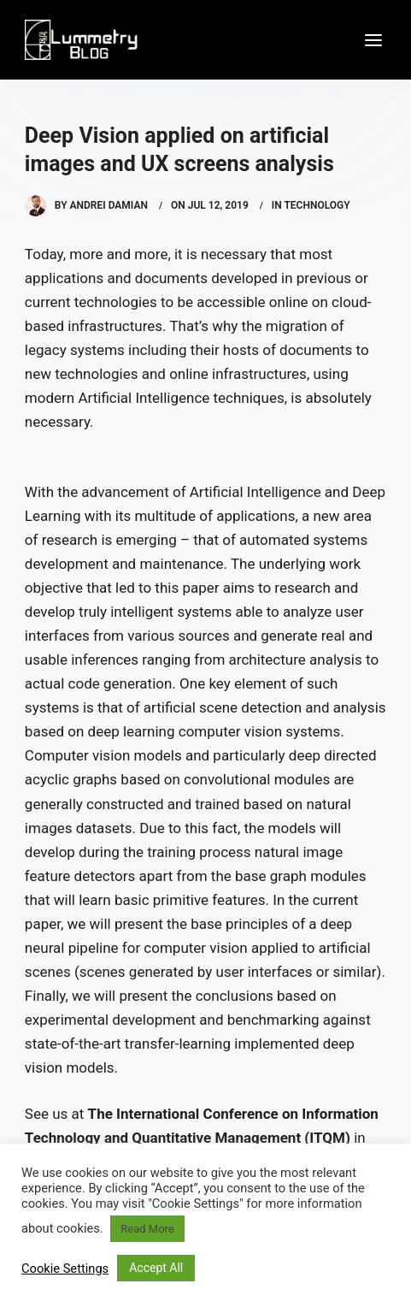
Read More (146, 1228)
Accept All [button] (156, 1267)
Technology (316, 205)
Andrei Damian (109, 205)
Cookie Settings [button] (65, 1268)
